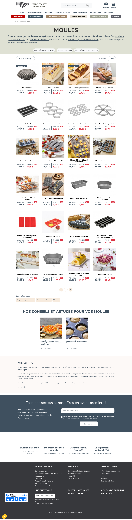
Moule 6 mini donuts (27, 161)
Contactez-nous (73, 480)
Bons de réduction (107, 482)
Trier (112, 59)
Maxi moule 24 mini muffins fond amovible (104, 236)
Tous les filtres (24, 58)
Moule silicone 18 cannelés (53, 161)
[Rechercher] (76, 5)
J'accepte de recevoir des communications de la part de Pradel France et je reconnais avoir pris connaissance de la (88, 418)
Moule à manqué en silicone (104, 199)
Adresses (104, 480)
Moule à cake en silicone (79, 199)
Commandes (105, 475)
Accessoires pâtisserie (44, 300)
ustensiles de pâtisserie (63, 367)
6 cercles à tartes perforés (53, 124)
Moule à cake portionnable (79, 88)
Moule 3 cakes (27, 124)
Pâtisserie (56, 300)
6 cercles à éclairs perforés (78, 124)
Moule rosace (27, 88)
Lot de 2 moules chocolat (53, 199)
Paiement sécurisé (74, 475)
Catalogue (38, 480)
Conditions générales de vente (79, 472)
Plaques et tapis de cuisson (25, 300)
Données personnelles (43, 487)
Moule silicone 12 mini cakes (27, 199)
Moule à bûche (53, 88)
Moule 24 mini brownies (104, 161)
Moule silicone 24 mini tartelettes (79, 161)
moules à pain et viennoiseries (83, 39)
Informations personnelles (110, 472)
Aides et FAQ (73, 477)
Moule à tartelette (53, 236)
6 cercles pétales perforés (105, 124)
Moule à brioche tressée (79, 236)
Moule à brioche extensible (27, 274)
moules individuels (39, 39)
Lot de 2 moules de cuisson (53, 274)
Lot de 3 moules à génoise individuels (27, 236)
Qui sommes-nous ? (42, 472)
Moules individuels (65, 50)
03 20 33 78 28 (47, 497)
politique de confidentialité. (89, 419)
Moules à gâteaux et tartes (44, 50)
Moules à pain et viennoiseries (86, 50)
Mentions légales (41, 485)
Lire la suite (22, 387)
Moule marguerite (105, 274)
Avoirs (103, 477)
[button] (21, 12)
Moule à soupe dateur (104, 88)
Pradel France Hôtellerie (44, 482)
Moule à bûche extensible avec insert (79, 274)
